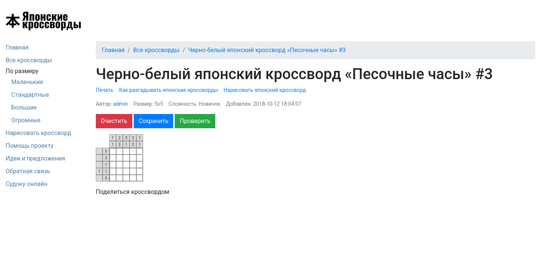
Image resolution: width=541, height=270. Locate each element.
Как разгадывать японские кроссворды (168, 90)
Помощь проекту (29, 145)
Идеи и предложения (35, 158)
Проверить (195, 120)
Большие (24, 107)
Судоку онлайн (26, 184)
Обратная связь (28, 171)
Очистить (114, 120)
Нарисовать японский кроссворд (265, 90)
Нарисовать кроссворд (38, 132)
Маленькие (27, 82)
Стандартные (30, 94)
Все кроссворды (29, 60)
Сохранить (154, 120)
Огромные (26, 120)
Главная (17, 47)
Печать (104, 90)
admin (120, 104)
